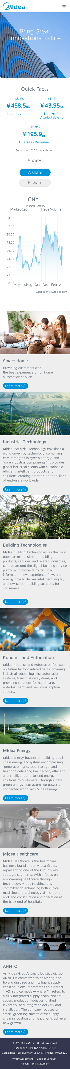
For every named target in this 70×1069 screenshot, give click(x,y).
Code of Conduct (46, 1058)
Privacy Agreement (22, 1058)
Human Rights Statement (35, 1063)
